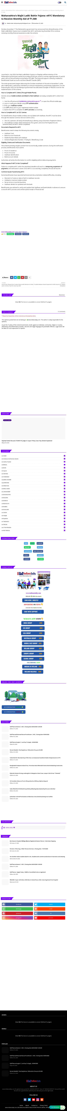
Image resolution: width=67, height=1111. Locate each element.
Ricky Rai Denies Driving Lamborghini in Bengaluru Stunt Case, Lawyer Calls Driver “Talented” (35, 773)
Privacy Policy (44, 1105)
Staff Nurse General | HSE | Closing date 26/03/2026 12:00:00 (26, 726)
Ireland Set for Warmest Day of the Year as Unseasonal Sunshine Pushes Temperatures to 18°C (35, 758)
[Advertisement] (33, 211)
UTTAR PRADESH (34, 527)
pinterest (18, 913)
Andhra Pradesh (34, 462)
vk (50, 913)
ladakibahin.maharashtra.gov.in (30, 101)
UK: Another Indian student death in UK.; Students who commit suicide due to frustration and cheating (37, 856)
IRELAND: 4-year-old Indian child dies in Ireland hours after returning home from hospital (34, 880)
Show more (62, 295)
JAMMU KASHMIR (34, 479)
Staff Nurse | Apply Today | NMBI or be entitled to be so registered (28, 872)
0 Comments (61, 311)
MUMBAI (34, 506)
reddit (50, 909)
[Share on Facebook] (10, 234)
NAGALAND (34, 509)
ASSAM (34, 456)
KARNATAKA (34, 485)
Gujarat (34, 471)
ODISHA (34, 512)
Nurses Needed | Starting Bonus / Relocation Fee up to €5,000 (26, 750)
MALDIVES (34, 497)
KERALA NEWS (34, 488)
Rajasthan (34, 518)
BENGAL (34, 465)
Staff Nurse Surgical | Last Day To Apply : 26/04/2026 (24, 742)
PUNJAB (34, 515)
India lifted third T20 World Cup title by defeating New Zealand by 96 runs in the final (32, 789)
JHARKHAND (34, 482)
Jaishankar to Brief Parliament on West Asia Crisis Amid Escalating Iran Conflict (31, 796)
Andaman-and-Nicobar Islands (34, 459)
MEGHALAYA (34, 503)
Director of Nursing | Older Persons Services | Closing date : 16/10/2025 (29, 849)
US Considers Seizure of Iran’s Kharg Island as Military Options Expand (29, 781)
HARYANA (34, 474)
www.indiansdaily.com (7, 232)
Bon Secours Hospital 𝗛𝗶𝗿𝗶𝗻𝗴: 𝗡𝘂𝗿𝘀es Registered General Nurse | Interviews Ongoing (33, 841)
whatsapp (18, 909)
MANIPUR (34, 500)
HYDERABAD (34, 477)
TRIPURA (34, 524)
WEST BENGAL (34, 530)
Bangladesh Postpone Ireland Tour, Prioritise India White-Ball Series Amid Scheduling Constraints (36, 765)
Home (3, 10)
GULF (32, 543)
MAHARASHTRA (10, 10)
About (27, 1105)
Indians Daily (9, 827)
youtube (51, 918)
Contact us (34, 1105)
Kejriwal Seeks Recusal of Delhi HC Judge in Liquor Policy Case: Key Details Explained (27, 441)
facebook (18, 904)
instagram (18, 918)
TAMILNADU (34, 521)
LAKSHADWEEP (34, 491)
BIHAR (34, 468)
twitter (51, 904)
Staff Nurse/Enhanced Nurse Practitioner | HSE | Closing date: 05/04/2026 (29, 734)
